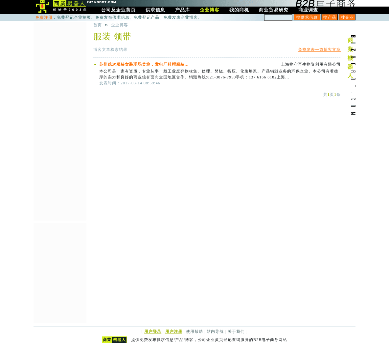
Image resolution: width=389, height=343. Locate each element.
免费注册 (44, 17)
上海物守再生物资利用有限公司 (311, 64)
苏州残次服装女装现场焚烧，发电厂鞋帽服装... (144, 64)
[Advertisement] (60, 120)
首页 (97, 25)
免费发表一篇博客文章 (319, 49)
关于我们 (236, 331)
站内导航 (215, 331)
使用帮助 (194, 331)
